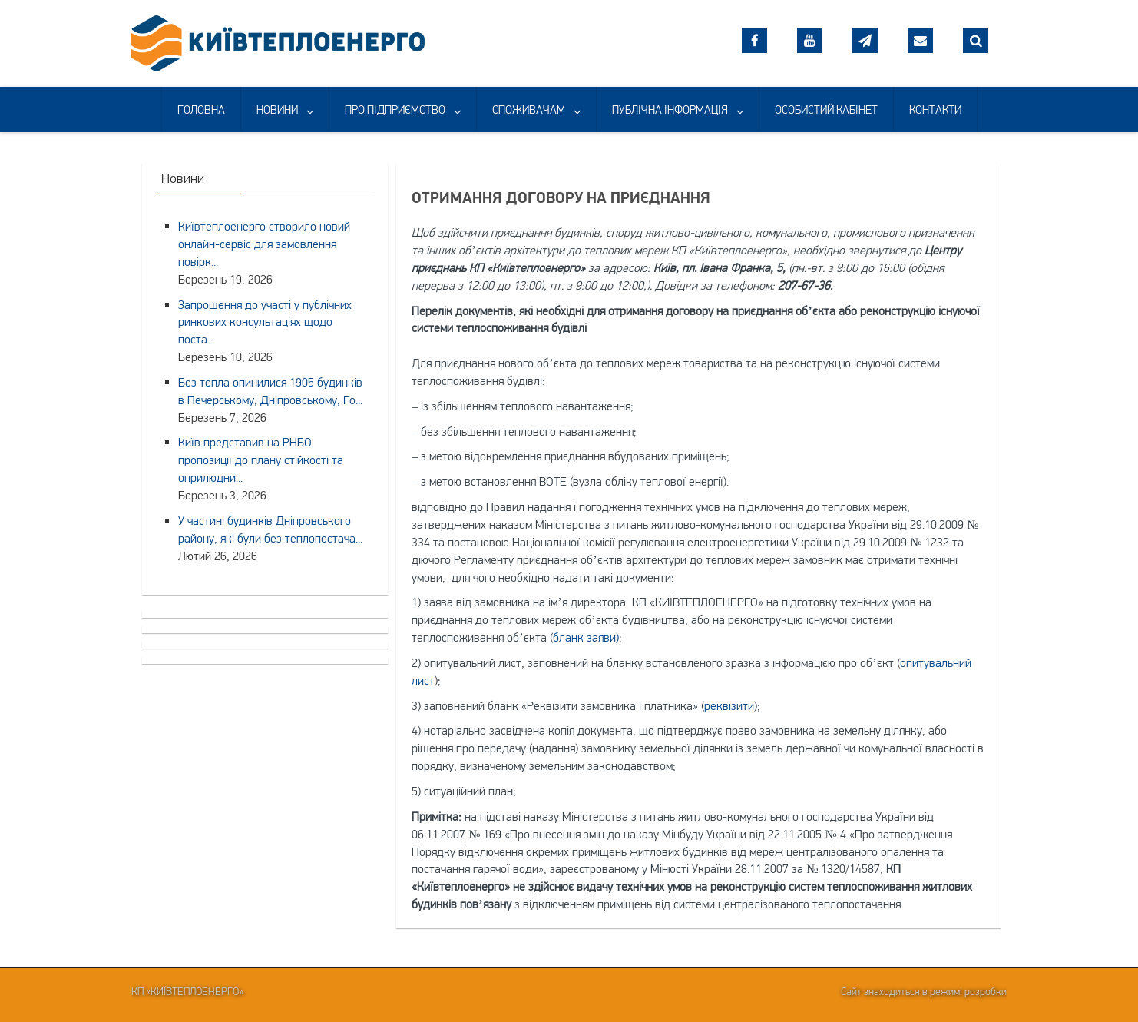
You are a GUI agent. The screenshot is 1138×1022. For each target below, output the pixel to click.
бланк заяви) (586, 637)
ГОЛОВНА (201, 109)
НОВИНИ (277, 109)
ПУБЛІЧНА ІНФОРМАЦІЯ (670, 109)
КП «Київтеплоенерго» (187, 991)
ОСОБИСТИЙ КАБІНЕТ (826, 109)
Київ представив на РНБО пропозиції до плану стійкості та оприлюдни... (260, 459)
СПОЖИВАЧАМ (528, 109)
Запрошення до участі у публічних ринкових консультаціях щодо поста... (265, 322)
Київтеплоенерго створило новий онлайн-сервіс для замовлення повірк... (264, 243)
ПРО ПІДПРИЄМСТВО (395, 109)
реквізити (729, 705)
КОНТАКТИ (935, 109)
